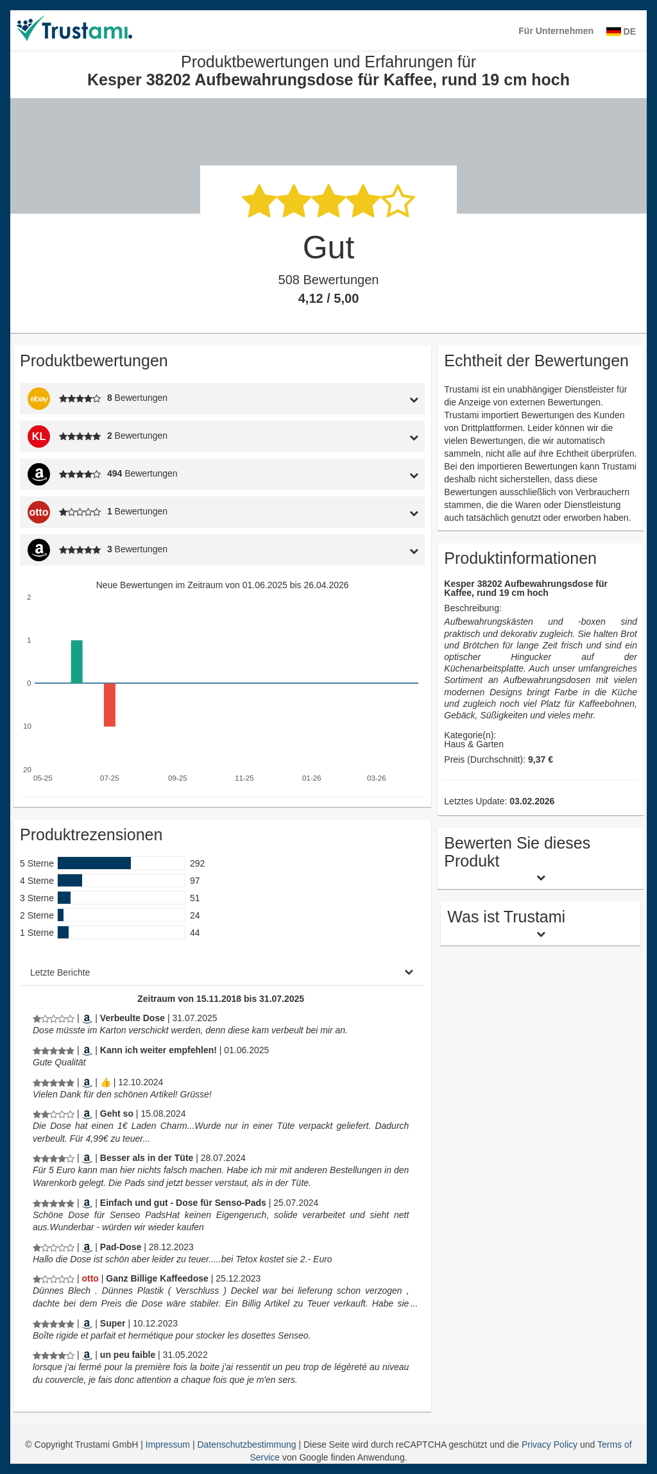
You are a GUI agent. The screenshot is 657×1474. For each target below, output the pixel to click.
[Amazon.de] (86, 1018)
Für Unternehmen (555, 31)
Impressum (169, 1444)
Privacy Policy (549, 1444)
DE (621, 31)
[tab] (372, 398)
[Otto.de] (89, 1278)
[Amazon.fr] (86, 1323)
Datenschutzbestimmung (247, 1444)
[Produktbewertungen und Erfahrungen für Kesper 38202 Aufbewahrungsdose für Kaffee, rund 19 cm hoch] (53, 1018)
